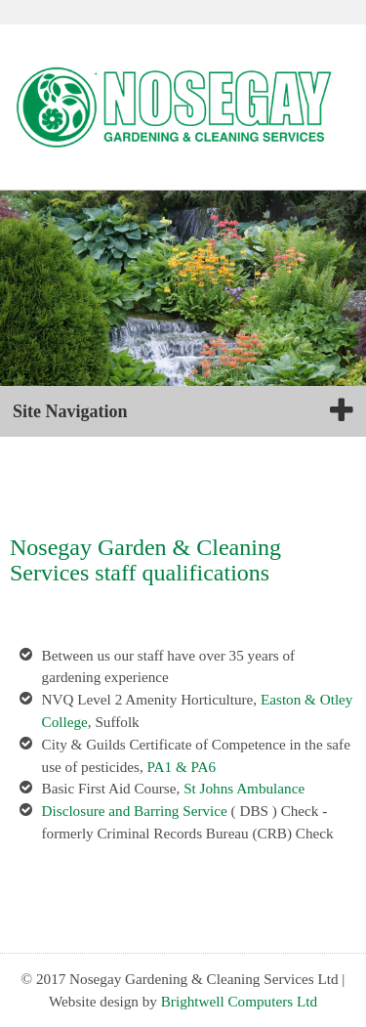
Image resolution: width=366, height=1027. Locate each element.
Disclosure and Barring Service (134, 810)
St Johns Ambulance (244, 788)
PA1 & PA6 (182, 766)
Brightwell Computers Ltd (239, 1001)
